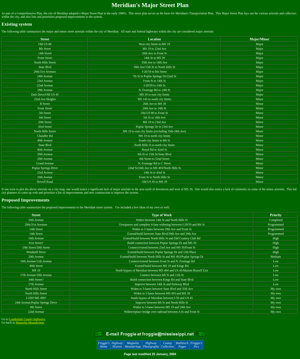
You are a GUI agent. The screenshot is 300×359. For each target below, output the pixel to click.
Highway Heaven (117, 344)
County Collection (167, 344)
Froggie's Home (104, 344)
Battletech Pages (182, 344)
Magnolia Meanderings (30, 322)
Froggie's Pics (196, 344)
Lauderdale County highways (27, 319)
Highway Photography (151, 344)
